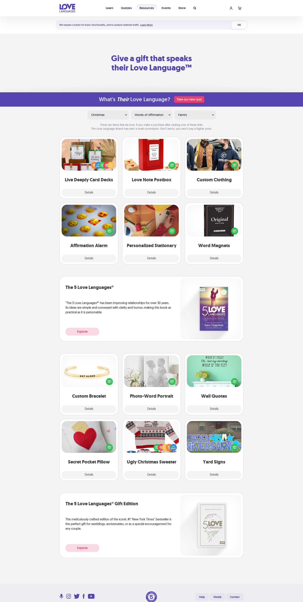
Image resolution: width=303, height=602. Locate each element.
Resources (147, 8)
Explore (82, 332)
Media (217, 597)
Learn (109, 8)
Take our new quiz (189, 99)
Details (89, 192)
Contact (235, 597)
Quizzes (126, 8)
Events (166, 8)
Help (202, 597)
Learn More (146, 25)
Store (182, 8)
